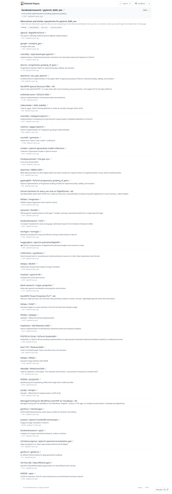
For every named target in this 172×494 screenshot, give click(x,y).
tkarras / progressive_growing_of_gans (38, 65)
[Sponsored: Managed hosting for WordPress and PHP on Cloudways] (86, 402)
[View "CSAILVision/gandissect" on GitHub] (44, 253)
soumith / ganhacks (29, 137)
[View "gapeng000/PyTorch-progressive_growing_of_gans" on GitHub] (70, 180)
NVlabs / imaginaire (29, 199)
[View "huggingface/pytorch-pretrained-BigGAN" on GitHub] (61, 242)
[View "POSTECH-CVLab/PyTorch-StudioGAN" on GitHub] (57, 336)
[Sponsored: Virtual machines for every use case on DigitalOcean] (86, 192)
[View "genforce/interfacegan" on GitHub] (44, 409)
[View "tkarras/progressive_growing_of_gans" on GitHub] (58, 65)
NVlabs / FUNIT (27, 304)
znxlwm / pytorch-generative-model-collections (42, 148)
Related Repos (32, 3)
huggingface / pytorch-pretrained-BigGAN (40, 242)
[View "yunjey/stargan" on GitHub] (37, 390)
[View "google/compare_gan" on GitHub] (43, 43)
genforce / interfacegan (31, 409)
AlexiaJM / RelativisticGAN (32, 368)
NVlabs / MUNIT (27, 263)
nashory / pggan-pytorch (32, 126)
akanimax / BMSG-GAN (31, 169)
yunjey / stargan (28, 390)
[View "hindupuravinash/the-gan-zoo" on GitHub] (51, 159)
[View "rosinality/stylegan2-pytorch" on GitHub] (49, 116)
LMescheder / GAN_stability (33, 105)
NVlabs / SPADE (27, 358)
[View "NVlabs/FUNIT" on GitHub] (36, 304)
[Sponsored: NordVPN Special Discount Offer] (86, 87)
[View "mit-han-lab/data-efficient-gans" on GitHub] (52, 463)
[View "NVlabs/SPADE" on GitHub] (36, 358)
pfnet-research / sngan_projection (36, 285)
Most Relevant (33, 27)
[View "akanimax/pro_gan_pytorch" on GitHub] (48, 76)
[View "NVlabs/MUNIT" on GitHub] (37, 264)
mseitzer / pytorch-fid (30, 274)
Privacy (140, 487)
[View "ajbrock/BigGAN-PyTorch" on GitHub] (46, 33)
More (146, 10)
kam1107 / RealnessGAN (31, 347)
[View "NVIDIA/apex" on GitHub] (35, 473)
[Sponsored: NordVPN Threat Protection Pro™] (86, 297)
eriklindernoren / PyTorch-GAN (34, 94)
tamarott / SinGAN (29, 210)
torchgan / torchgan (29, 231)
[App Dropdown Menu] (149, 4)
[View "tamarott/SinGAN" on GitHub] (39, 210)
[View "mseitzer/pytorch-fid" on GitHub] (42, 274)
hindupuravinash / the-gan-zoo (34, 159)
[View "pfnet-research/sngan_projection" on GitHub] (53, 285)
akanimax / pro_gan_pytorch (33, 75)
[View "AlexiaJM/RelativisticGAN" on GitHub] (46, 368)
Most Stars (44, 27)
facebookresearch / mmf (31, 220)
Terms (147, 487)
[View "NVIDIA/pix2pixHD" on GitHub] (40, 379)
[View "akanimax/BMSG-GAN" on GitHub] (43, 170)
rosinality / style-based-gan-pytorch (36, 54)
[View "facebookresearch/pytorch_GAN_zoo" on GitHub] (64, 10)
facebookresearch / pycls (32, 430)
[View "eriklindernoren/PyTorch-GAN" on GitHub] (50, 94)
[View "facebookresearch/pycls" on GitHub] (45, 430)
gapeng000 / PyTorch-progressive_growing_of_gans (44, 180)
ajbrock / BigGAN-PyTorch (32, 32)
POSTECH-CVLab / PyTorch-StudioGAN (38, 336)
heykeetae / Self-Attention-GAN (35, 325)
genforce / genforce (29, 452)
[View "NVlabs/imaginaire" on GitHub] (40, 199)
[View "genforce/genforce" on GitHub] (40, 452)
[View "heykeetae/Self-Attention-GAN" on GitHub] (51, 325)
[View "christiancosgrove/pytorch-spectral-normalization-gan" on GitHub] (73, 441)
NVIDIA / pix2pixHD (29, 379)
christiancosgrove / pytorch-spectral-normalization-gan (46, 441)
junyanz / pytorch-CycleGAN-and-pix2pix (39, 419)
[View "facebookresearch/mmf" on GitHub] (45, 221)
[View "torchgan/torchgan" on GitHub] (40, 231)
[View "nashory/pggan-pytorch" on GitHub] (45, 127)
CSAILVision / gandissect (31, 253)
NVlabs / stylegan (28, 315)
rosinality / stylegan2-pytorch (34, 116)
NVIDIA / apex (27, 473)
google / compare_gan (31, 43)
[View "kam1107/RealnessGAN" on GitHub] (45, 347)
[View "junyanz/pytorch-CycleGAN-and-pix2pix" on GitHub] (59, 420)
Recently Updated (56, 27)
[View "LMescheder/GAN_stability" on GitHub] (47, 105)
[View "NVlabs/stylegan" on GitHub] (38, 315)
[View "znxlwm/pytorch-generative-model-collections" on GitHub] (65, 148)
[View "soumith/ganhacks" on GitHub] (40, 137)
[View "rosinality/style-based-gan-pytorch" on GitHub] (55, 54)
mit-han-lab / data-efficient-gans (35, 462)
